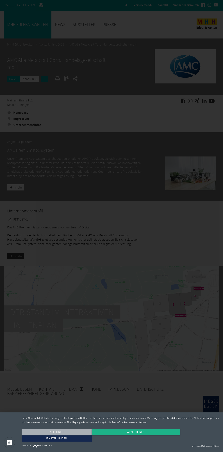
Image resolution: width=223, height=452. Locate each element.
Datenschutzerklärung (210, 446)
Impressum (196, 446)
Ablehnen (51, 438)
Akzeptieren (120, 438)
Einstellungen (189, 438)
